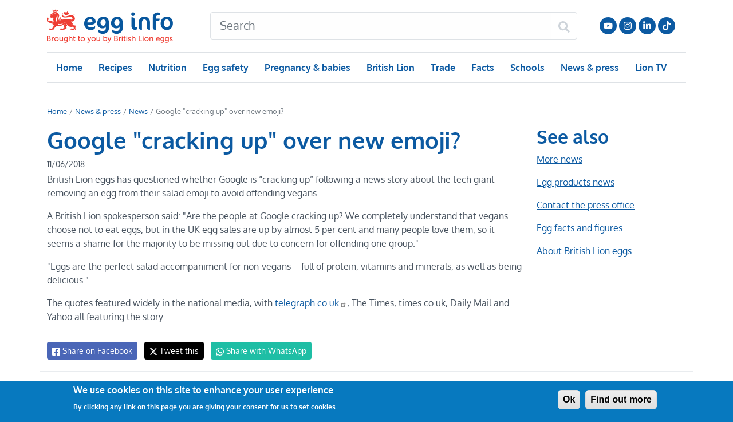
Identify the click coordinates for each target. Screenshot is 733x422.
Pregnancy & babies (306, 67)
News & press (588, 67)
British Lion (389, 67)
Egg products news (575, 182)
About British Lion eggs (584, 251)
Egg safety (225, 67)
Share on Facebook (91, 351)
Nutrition (167, 67)
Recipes (115, 67)
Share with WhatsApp (255, 351)
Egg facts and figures (579, 228)
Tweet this (171, 351)
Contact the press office (585, 205)
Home (69, 67)
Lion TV (649, 67)
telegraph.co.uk (307, 303)
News (137, 111)
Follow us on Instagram (627, 25)
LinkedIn (647, 25)
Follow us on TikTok (666, 25)
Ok (569, 399)
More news (559, 159)
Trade (442, 67)
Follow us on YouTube (608, 25)
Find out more (621, 399)
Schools (526, 67)
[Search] (380, 26)
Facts (482, 67)
